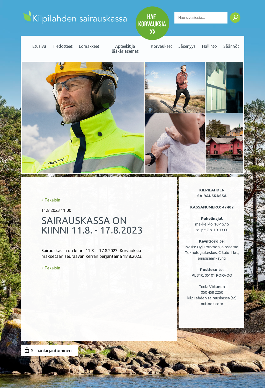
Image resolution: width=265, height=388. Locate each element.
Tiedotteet (62, 46)
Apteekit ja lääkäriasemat (125, 48)
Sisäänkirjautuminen (51, 350)
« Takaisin (50, 200)
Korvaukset (161, 46)
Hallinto (209, 46)
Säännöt (231, 46)
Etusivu (39, 46)
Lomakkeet (89, 46)
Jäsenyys (187, 46)
